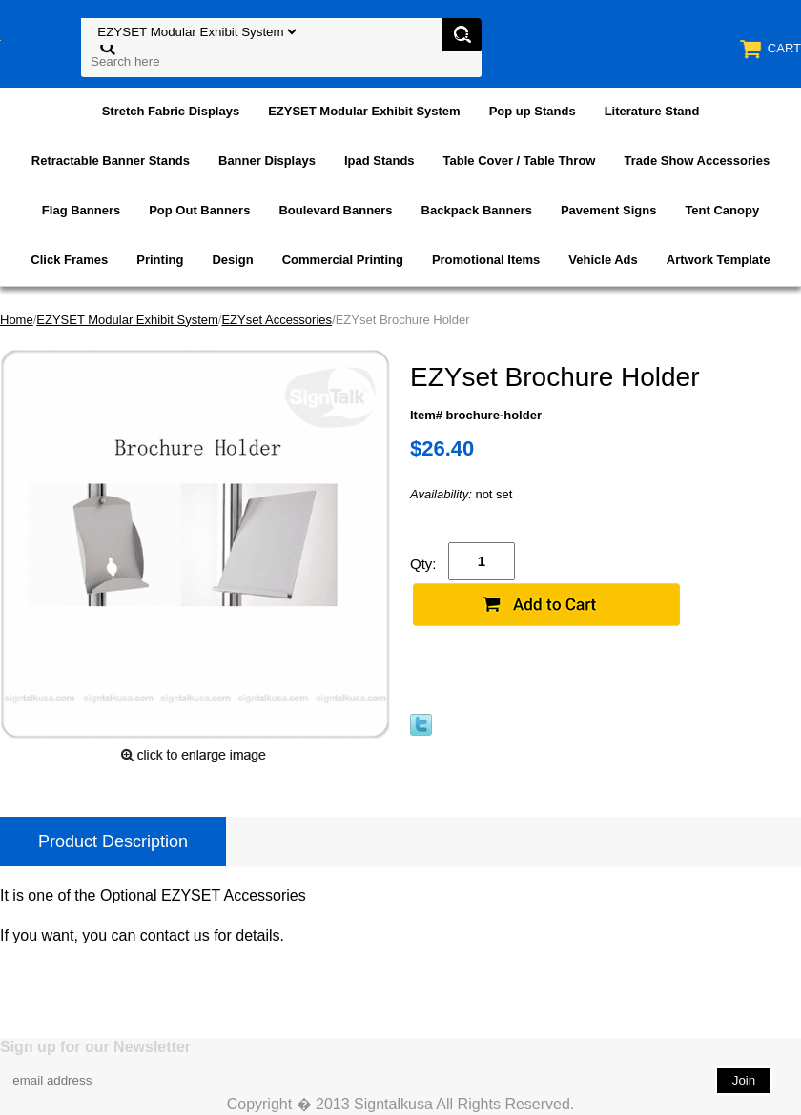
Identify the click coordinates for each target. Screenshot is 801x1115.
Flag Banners (81, 210)
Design (232, 260)
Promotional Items (486, 260)
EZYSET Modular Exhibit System (364, 111)
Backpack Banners (476, 210)
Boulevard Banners (335, 210)
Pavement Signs (608, 210)
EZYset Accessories (276, 320)
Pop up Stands (532, 111)
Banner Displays (267, 160)
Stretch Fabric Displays (171, 111)
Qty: (423, 564)
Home (16, 320)
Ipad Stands (379, 160)
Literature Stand (652, 111)
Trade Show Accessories (697, 160)
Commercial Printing (342, 260)
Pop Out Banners (199, 210)
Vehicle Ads (603, 260)
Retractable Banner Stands (110, 160)
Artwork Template (718, 260)
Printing (159, 260)
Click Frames (69, 260)
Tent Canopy (722, 210)
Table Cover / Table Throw (519, 160)
